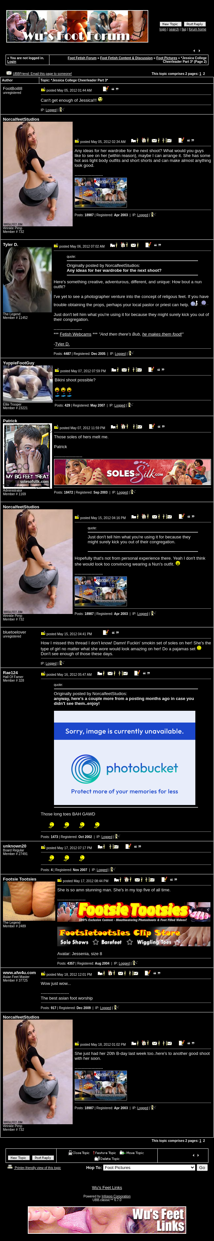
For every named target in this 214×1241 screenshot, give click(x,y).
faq (184, 29)
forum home (197, 29)
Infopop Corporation (116, 1196)
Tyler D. (62, 343)
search (174, 29)
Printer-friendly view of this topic (33, 1168)
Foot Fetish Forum (82, 58)
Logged (51, 110)
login (162, 29)
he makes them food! (162, 334)
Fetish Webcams (76, 334)
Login (11, 61)
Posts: (84, 215)
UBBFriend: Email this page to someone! (42, 74)
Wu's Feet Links (107, 1187)
